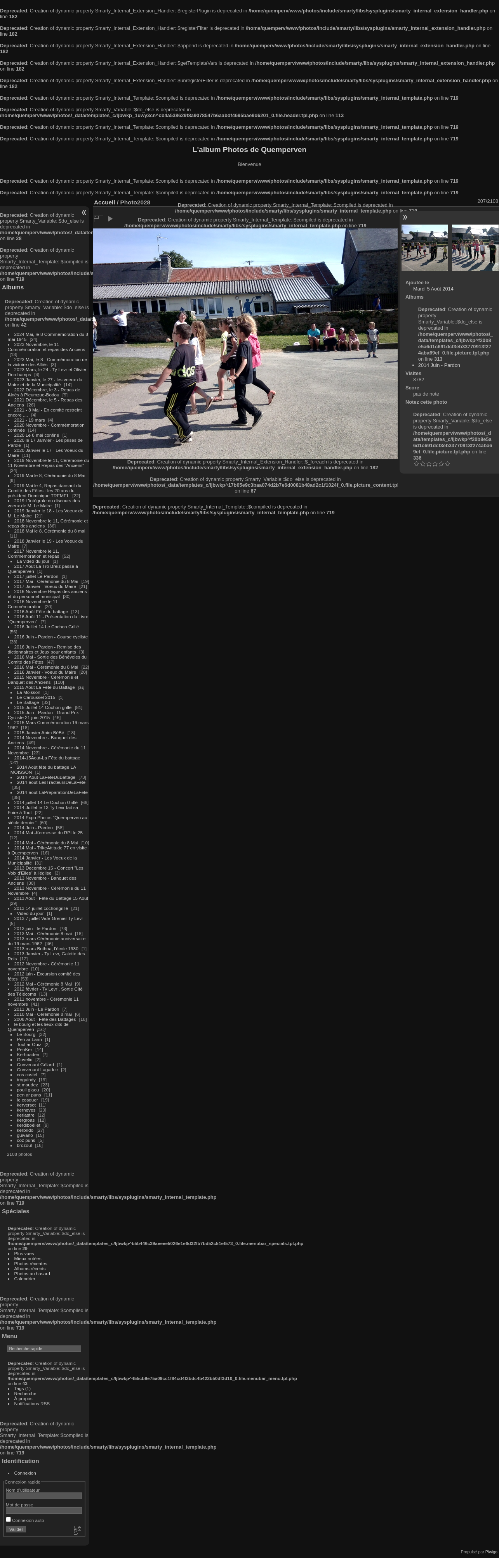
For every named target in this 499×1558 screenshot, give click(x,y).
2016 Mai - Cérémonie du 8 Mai (46, 666)
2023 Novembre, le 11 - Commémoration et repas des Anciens (46, 347)
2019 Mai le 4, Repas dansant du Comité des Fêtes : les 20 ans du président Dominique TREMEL (44, 490)
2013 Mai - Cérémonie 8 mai (43, 933)
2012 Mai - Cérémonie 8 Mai (43, 983)
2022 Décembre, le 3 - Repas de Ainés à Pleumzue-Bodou (44, 392)
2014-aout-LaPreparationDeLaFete (52, 792)
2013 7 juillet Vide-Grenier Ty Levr (48, 918)
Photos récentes (30, 1263)
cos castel (27, 1074)
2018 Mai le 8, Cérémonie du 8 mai (49, 530)
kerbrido (25, 1130)
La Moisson (28, 692)
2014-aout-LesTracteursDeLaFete (51, 782)
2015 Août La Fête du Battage (44, 687)
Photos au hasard (32, 1273)
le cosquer (27, 1099)
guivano (25, 1135)
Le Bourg (26, 1034)
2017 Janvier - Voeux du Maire (45, 586)
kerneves (26, 1109)
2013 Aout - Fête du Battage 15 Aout (51, 898)
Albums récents (30, 1268)
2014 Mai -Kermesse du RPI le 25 (48, 832)
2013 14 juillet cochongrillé (42, 908)
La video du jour (33, 561)
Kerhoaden (28, 1054)
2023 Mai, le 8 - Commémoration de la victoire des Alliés (47, 362)
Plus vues (24, 1253)
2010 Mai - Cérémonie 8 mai (43, 1014)
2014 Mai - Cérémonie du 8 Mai (46, 842)
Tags (19, 1388)
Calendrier (24, 1278)
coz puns (26, 1140)
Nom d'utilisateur (23, 1489)
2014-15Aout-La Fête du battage (47, 757)
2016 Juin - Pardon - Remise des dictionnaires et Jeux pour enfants (44, 649)
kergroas (26, 1119)
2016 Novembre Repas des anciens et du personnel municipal (47, 594)
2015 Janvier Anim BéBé (39, 732)
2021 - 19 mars (29, 419)
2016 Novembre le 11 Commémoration (33, 604)
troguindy (26, 1079)
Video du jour (30, 913)
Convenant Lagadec (37, 1069)
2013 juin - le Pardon (35, 928)
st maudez (27, 1084)
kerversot (26, 1104)
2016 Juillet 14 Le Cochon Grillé (46, 626)
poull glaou (28, 1089)
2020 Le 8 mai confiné (36, 434)
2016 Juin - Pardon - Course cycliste (51, 636)
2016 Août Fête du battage (41, 611)
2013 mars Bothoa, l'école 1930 (46, 948)
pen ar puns (29, 1094)
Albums (13, 287)
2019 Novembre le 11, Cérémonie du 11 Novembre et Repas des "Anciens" (48, 463)
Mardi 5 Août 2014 (433, 289)
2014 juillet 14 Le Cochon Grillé (46, 802)
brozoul (24, 1145)
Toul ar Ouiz (29, 1044)
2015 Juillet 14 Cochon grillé (43, 707)
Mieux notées (28, 1258)
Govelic (24, 1059)
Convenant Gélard (35, 1064)
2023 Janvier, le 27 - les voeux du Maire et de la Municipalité (45, 382)
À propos (23, 1398)
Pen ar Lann (29, 1039)
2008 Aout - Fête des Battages (45, 1019)
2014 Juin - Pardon (33, 827)
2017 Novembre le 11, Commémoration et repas (33, 553)
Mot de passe (19, 1504)
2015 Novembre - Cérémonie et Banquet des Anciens (43, 679)
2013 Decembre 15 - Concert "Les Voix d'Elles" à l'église (45, 870)
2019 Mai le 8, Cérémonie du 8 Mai (49, 475)
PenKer (24, 1049)
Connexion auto (25, 1520)
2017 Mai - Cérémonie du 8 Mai (46, 581)
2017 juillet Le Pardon (36, 576)
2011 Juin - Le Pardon (36, 1009)
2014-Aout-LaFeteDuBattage (46, 777)
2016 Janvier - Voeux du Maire (45, 671)
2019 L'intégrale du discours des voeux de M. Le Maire (44, 503)
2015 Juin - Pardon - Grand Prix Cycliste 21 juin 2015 (43, 715)
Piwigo (491, 1551)
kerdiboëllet (28, 1124)
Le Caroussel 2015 (36, 697)
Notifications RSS (32, 1403)
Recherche (25, 1393)
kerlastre (26, 1114)
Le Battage (28, 702)
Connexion (25, 1472)
